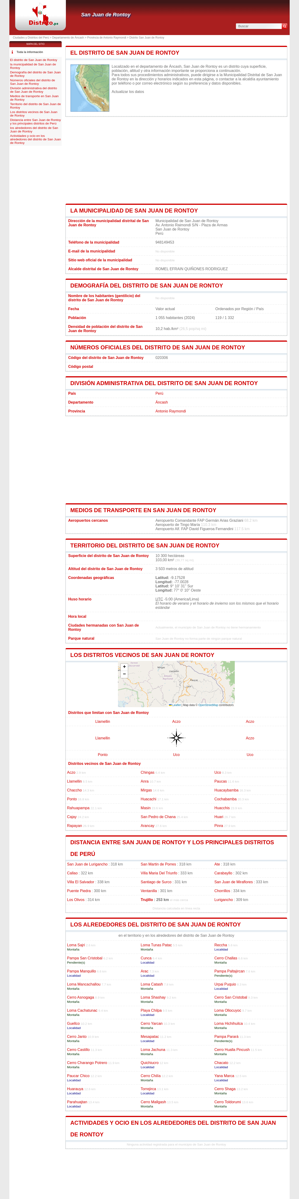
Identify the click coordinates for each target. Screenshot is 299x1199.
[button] (124, 667)
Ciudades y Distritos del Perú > (32, 37)
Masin (146, 808)
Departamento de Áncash (68, 37)
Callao (72, 873)
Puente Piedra (79, 891)
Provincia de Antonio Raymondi (106, 37)
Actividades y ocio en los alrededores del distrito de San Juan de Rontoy (35, 139)
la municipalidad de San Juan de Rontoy (134, 210)
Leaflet (175, 705)
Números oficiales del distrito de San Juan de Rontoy (157, 347)
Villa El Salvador (80, 882)
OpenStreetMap (208, 705)
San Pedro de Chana (158, 817)
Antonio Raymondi (170, 411)
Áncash (161, 402)
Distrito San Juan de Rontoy (146, 37)
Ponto (103, 755)
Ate (217, 864)
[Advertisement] (176, 160)
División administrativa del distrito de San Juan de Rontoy (164, 383)
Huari (218, 817)
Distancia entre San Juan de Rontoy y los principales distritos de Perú (35, 121)
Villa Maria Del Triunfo (159, 873)
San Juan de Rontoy (105, 15)
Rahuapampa (78, 808)
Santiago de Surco (156, 882)
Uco (176, 755)
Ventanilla (149, 891)
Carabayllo (223, 873)
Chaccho (74, 790)
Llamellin (102, 722)
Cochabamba (225, 799)
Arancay (147, 826)
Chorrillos (222, 891)
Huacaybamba (226, 790)
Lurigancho (223, 900)
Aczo (176, 722)
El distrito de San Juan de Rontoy (124, 53)
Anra (145, 781)
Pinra (218, 826)
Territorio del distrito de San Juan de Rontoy (144, 545)
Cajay (72, 817)
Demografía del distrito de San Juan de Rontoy (146, 285)
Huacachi (148, 799)
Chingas (147, 772)
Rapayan (74, 826)
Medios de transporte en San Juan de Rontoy (143, 510)
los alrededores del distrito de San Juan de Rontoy (155, 924)
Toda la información (30, 52)
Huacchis (222, 808)
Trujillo (147, 900)
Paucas (220, 781)
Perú (159, 393)
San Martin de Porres (158, 864)
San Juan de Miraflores (233, 882)
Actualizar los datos (128, 92)
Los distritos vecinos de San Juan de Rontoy (142, 655)
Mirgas (146, 790)
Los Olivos (76, 900)
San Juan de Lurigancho (87, 864)
